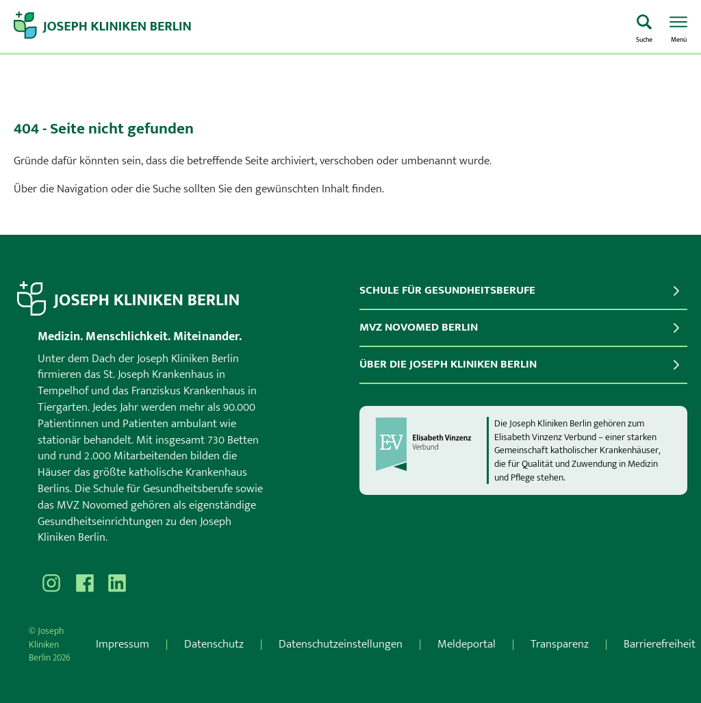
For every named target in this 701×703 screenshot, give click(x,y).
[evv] (430, 450)
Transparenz (560, 644)
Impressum (122, 644)
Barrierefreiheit (660, 644)
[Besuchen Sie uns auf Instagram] (51, 583)
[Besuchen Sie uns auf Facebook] (84, 583)
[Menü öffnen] (678, 27)
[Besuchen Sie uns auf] (117, 583)
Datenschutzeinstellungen (341, 644)
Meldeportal (466, 644)
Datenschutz (214, 644)
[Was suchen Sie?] (644, 27)
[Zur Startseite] (318, 26)
